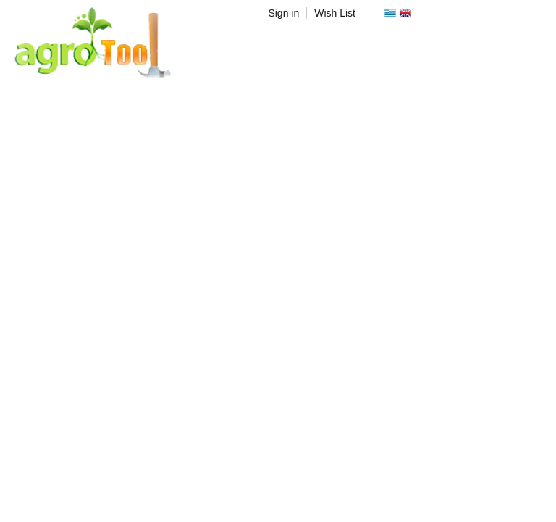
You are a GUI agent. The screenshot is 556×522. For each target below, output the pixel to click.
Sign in (283, 13)
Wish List (334, 13)
